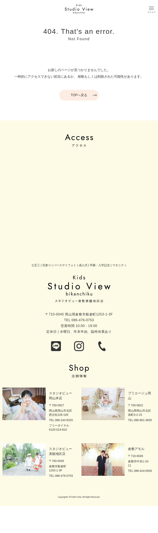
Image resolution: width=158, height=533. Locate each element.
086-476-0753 (83, 320)
